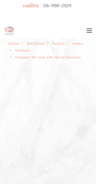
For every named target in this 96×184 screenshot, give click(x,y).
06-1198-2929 (57, 5)
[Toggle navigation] (89, 31)
